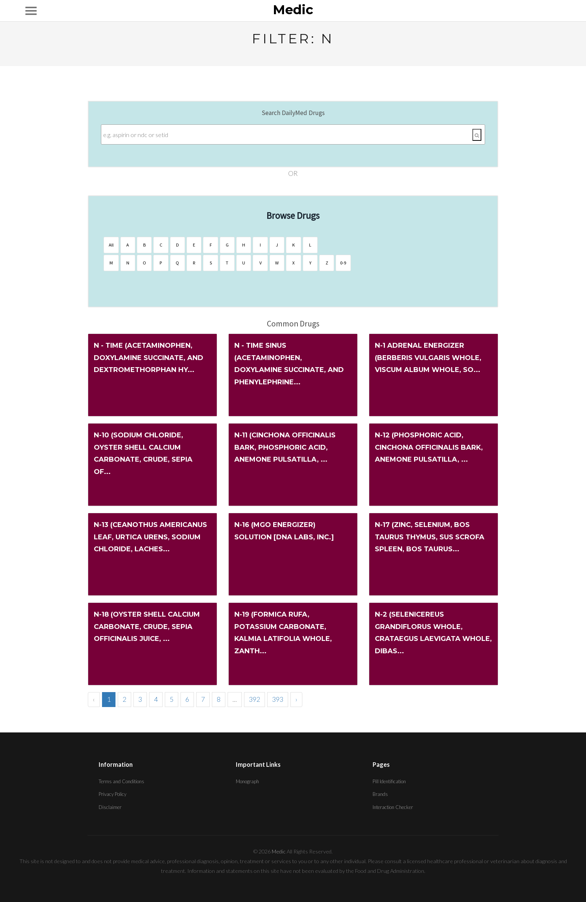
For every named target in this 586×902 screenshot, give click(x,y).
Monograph (247, 781)
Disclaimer (110, 807)
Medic (293, 10)
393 (277, 699)
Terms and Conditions (121, 781)
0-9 (341, 263)
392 (254, 699)
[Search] (476, 135)
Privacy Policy (112, 794)
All (111, 245)
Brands (380, 794)
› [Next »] (296, 699)
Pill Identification (389, 781)
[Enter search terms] (293, 134)
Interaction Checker (393, 807)
